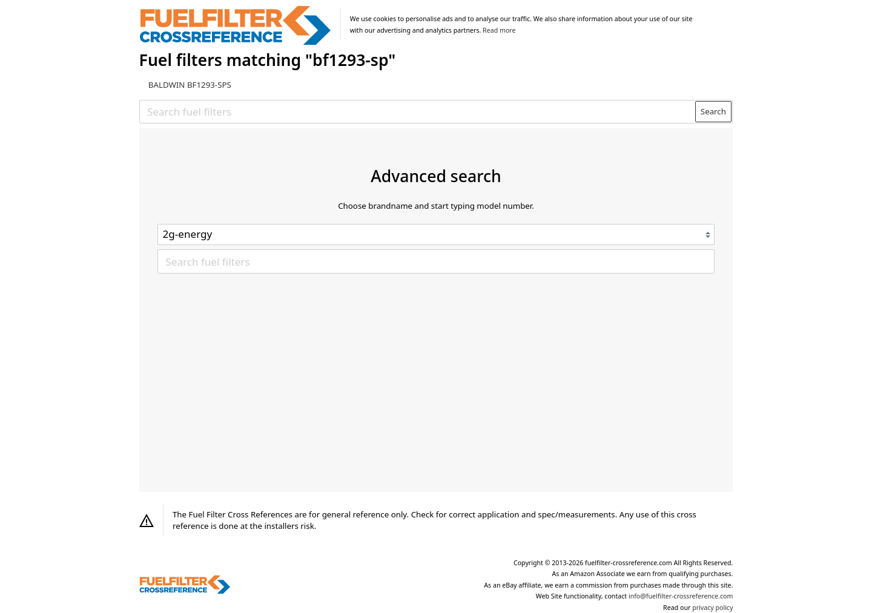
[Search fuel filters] (418, 111)
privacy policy (712, 607)
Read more (499, 30)
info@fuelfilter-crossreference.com (681, 596)
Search (713, 111)
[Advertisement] (436, 364)
